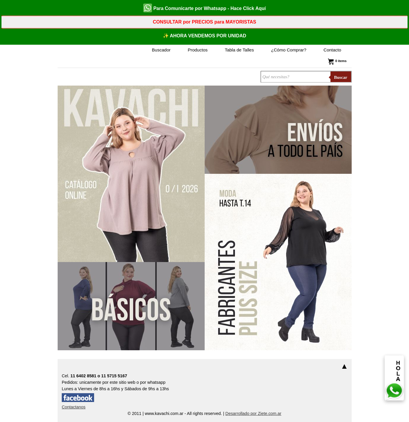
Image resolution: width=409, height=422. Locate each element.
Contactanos (74, 407)
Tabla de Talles (239, 49)
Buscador (161, 49)
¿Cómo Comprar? (288, 49)
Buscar (340, 77)
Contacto (332, 49)
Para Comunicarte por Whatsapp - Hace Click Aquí (204, 8)
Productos (198, 49)
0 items (336, 61)
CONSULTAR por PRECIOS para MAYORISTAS (204, 21)
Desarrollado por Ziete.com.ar (253, 413)
